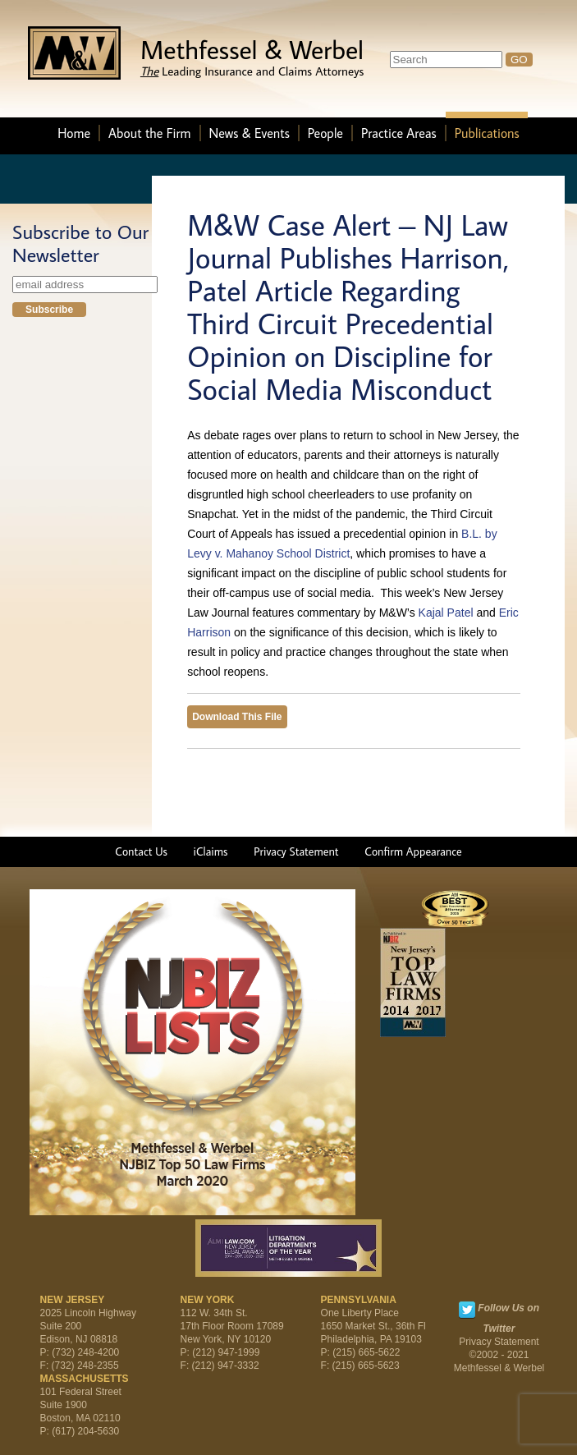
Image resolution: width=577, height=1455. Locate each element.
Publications (487, 133)
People (325, 133)
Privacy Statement (296, 851)
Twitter (467, 1309)
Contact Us (141, 851)
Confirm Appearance (412, 851)
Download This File (237, 717)
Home (73, 133)
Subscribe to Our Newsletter (80, 243)
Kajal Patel (446, 612)
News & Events (249, 133)
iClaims (211, 851)
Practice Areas (399, 133)
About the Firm (149, 133)
